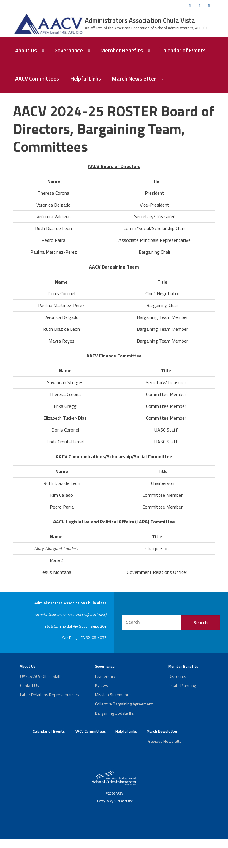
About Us (26, 50)
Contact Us (29, 685)
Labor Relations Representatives (49, 695)
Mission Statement (111, 695)
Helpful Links (85, 78)
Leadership (105, 676)
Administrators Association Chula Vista (140, 20)
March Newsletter (134, 78)
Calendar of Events (183, 50)
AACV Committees (37, 78)
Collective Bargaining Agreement (124, 704)
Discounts (177, 676)
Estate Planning (182, 685)
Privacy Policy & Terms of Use (114, 801)
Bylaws (101, 685)
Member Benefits (121, 50)
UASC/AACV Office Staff (40, 676)
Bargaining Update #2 (114, 713)
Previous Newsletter (165, 741)
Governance (68, 50)
